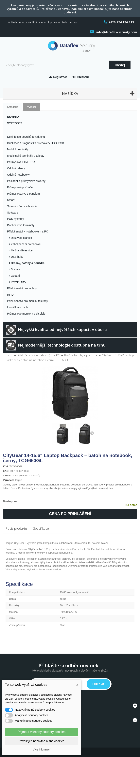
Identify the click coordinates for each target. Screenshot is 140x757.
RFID (10, 294)
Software (12, 212)
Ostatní (15, 275)
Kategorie (12, 106)
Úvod (9, 355)
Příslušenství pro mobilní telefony (27, 301)
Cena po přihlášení (70, 514)
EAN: (6, 470)
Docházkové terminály (20, 225)
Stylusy (15, 269)
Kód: (6, 466)
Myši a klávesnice (21, 250)
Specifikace (41, 528)
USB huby (16, 256)
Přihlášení (80, 77)
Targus (18, 480)
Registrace (58, 77)
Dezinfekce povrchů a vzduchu (26, 136)
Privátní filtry (18, 282)
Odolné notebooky (18, 174)
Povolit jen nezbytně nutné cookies (41, 741)
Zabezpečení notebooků (25, 244)
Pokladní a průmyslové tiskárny (26, 181)
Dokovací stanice (21, 237)
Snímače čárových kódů (22, 206)
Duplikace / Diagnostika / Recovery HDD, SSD (35, 143)
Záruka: (7, 475)
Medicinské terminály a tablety (25, 155)
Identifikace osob (17, 307)
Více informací (41, 749)
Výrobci (31, 106)
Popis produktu (16, 528)
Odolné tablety (16, 168)
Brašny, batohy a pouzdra (27, 263)
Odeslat (98, 684)
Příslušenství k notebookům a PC (27, 231)
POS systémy (15, 218)
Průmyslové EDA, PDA (21, 162)
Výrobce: (8, 480)
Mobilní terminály (17, 149)
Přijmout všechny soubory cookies (41, 732)
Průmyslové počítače (20, 187)
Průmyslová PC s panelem (23, 193)
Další (92, 433)
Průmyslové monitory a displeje (26, 313)
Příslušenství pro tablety (22, 288)
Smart (10, 199)
